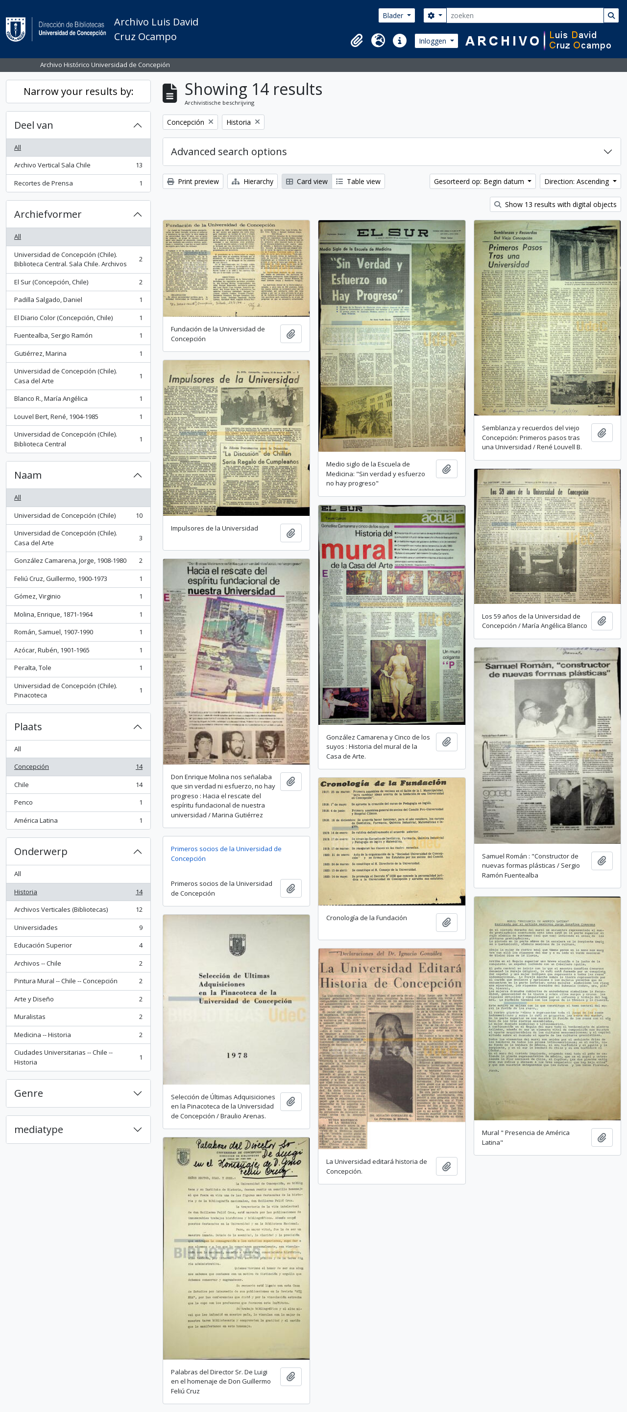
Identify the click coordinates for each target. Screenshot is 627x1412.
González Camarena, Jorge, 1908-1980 (78, 562)
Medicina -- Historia (78, 1036)
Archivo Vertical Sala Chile (78, 167)
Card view (307, 181)
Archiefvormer (48, 214)
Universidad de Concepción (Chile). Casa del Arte (78, 376)
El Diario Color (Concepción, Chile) (78, 319)
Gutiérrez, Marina (78, 355)
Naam (28, 475)
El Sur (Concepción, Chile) (78, 284)
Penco (78, 804)
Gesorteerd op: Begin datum (480, 181)
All (17, 147)
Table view (358, 181)
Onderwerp (41, 851)
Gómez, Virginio (78, 598)
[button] (356, 40)
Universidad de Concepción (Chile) (78, 517)
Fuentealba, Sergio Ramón (78, 337)
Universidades (78, 929)
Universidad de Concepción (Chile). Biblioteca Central (78, 439)
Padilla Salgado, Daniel (78, 301)
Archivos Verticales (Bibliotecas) (78, 911)
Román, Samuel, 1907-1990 (78, 634)
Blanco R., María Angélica (78, 400)
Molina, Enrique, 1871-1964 (78, 616)
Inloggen (433, 41)
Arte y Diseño (78, 1001)
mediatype (38, 1129)
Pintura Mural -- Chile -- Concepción (78, 983)
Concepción (78, 768)
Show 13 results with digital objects (555, 204)
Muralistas (78, 1018)
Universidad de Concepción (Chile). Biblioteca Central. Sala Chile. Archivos (78, 259)
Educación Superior (78, 947)
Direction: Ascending (577, 181)
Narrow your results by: (79, 91)
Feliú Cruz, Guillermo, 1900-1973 (78, 580)
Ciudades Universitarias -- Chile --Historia (78, 1057)
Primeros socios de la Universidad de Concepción (226, 853)
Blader (394, 15)
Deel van (33, 125)
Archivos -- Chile (78, 965)
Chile (78, 786)
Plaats (28, 726)
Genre (28, 1093)
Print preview (193, 181)
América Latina (78, 822)
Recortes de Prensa (78, 185)
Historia (78, 894)
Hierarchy (252, 181)
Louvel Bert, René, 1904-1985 (78, 418)
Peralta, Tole (78, 669)
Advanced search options (229, 151)
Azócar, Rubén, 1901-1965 (78, 652)
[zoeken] (525, 15)
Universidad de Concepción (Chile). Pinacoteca (78, 690)
